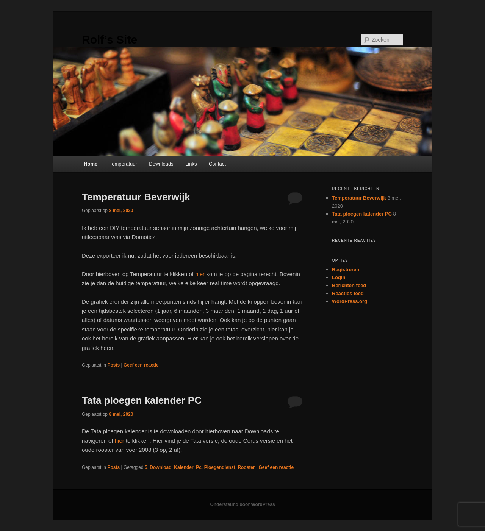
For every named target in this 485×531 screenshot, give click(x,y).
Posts (113, 365)
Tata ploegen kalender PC (142, 400)
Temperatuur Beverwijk (136, 197)
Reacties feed (348, 293)
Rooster (246, 467)
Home (90, 164)
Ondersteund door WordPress (242, 504)
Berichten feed (349, 285)
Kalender (183, 467)
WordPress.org (349, 301)
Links (191, 164)
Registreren (345, 269)
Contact (217, 164)
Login (338, 277)
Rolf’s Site (109, 39)
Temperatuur (123, 164)
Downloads (161, 164)
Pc (199, 467)
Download (160, 467)
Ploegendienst (219, 467)
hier (200, 274)
